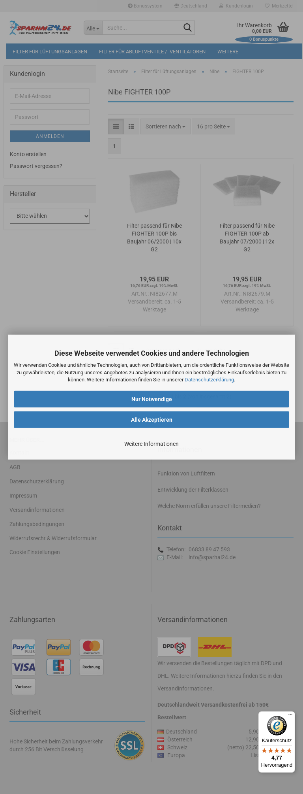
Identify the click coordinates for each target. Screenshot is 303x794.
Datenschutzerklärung (209, 380)
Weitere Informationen (151, 444)
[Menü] (290, 716)
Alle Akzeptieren (151, 420)
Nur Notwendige (151, 399)
